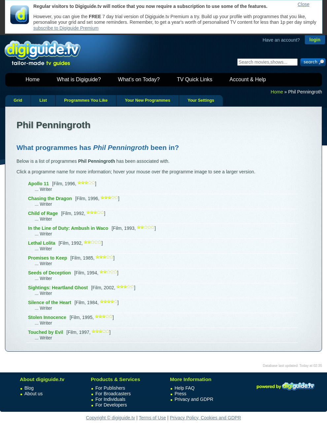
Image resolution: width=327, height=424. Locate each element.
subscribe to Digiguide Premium (66, 28)
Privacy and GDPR (194, 399)
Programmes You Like (86, 100)
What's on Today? (139, 79)
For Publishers (110, 388)
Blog (29, 388)
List (43, 100)
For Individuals (110, 399)
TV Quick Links (195, 79)
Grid (18, 100)
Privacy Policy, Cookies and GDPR (205, 417)
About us (33, 393)
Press (180, 393)
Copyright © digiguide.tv (110, 417)
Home (33, 79)
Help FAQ (185, 388)
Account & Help (248, 79)
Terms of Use (152, 417)
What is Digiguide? (79, 79)
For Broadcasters (113, 393)
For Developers (111, 404)
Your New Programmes (147, 100)
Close (304, 4)
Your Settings (200, 100)
